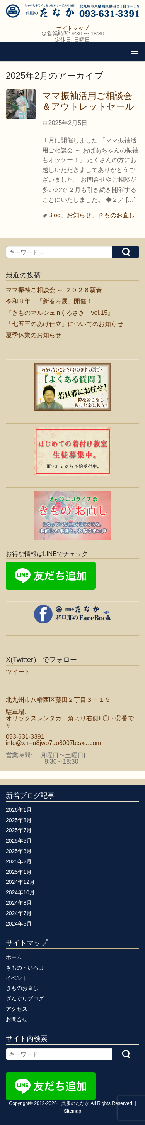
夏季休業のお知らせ (33, 335)
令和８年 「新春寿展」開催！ (49, 301)
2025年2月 (19, 861)
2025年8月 (19, 820)
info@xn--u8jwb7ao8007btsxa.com (53, 743)
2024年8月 (19, 903)
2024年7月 (19, 913)
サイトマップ (72, 28)
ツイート (18, 672)
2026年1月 (19, 810)
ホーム (14, 957)
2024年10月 (20, 892)
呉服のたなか (75, 1103)
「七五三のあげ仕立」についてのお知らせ (64, 324)
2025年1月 (19, 872)
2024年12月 (20, 882)
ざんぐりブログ (25, 998)
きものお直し (116, 215)
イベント (16, 978)
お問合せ (16, 1019)
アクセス (16, 1009)
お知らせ (79, 215)
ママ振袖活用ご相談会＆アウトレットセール (88, 101)
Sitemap (72, 1111)
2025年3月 (19, 851)
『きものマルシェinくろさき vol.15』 (60, 312)
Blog (54, 215)
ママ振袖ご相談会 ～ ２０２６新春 (54, 290)
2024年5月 (19, 924)
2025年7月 (19, 830)
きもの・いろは (25, 968)
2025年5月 (19, 841)
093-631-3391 (25, 736)
